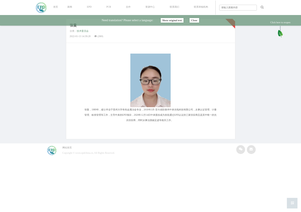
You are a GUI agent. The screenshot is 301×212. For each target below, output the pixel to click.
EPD (89, 7)
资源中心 (150, 7)
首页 (55, 7)
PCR (109, 7)
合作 (128, 7)
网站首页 (67, 147)
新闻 (69, 7)
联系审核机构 (201, 7)
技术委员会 (83, 31)
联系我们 (174, 7)
